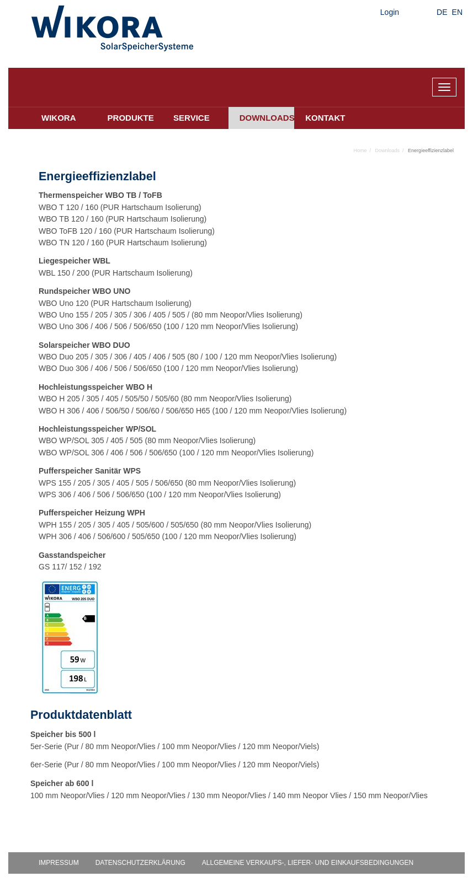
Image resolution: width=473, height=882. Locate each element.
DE (442, 12)
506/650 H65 (188, 410)
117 (58, 566)
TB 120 (71, 218)
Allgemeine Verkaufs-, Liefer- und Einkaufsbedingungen (307, 863)
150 (63, 272)
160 (92, 207)
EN (457, 12)
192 (94, 566)
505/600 (150, 524)
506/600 (112, 536)
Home (360, 150)
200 (83, 272)
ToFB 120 (75, 231)
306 (140, 314)
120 (82, 303)
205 (101, 314)
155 (82, 314)
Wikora (58, 117)
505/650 (185, 524)
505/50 (136, 398)
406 (101, 326)
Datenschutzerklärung (140, 863)
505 (178, 314)
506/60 (148, 410)
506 (120, 326)
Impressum (59, 863)
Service (191, 117)
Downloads (267, 117)
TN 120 (71, 242)
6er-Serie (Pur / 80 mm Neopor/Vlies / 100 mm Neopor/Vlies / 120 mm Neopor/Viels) (174, 764)
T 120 (69, 207)
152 (75, 566)
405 (159, 314)
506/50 (117, 410)
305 (120, 314)
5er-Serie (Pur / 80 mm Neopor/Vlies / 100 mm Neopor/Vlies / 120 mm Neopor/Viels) (174, 746)
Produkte (131, 117)
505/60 (167, 398)
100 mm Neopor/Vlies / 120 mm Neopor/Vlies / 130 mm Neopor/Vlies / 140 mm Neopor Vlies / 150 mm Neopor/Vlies (229, 795)
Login (389, 12)
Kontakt (325, 117)
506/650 (148, 326)
